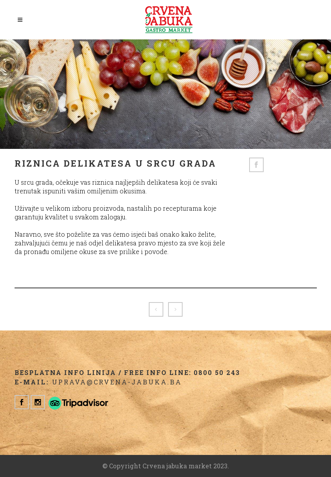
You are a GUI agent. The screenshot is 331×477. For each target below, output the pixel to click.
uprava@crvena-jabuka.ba (117, 382)
